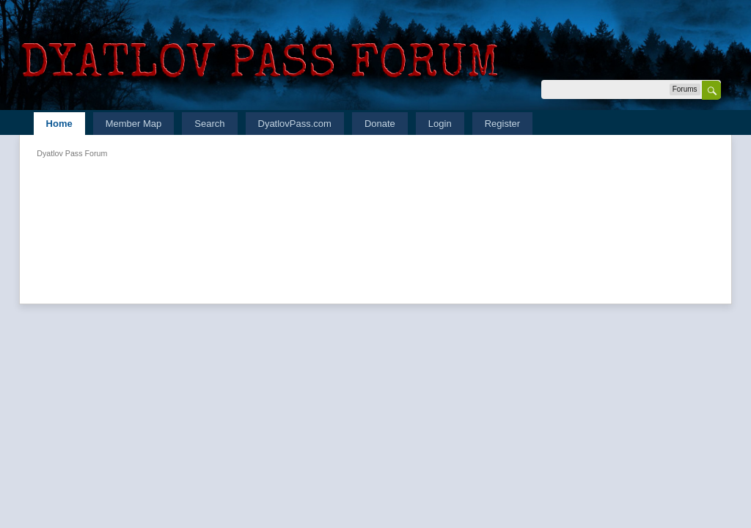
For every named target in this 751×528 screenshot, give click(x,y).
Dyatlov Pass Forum (72, 153)
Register (502, 123)
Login (440, 123)
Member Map (134, 123)
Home (59, 123)
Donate (379, 123)
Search (209, 123)
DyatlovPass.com (294, 123)
